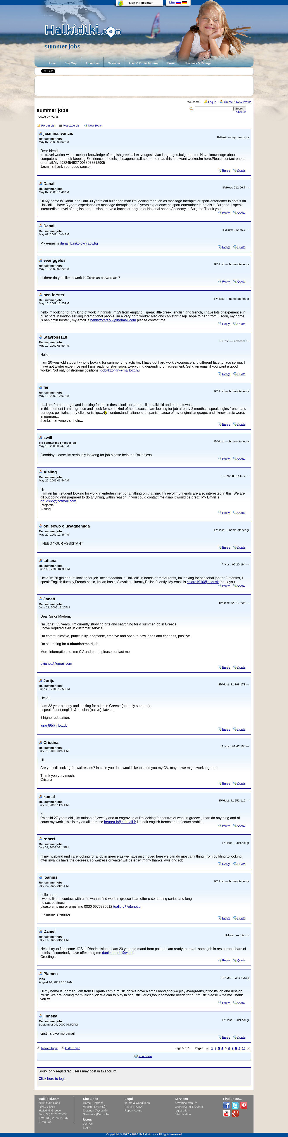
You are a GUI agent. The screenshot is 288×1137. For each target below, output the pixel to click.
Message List (71, 125)
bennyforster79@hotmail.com (113, 320)
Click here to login (52, 1078)
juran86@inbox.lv (53, 725)
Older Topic (72, 1048)
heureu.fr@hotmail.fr (120, 822)
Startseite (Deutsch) (96, 1114)
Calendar (114, 63)
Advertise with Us (186, 1102)
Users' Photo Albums (144, 63)
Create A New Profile (237, 102)
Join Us (88, 1123)
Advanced (241, 112)
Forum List (48, 125)
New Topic (95, 125)
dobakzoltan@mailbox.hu (120, 370)
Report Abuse (133, 1110)
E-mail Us (45, 1121)
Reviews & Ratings (198, 63)
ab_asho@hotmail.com (58, 501)
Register (146, 2)
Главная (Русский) (95, 1110)
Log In (212, 102)
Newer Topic (49, 1048)
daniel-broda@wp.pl (117, 953)
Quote (241, 170)
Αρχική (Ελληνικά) (94, 1106)
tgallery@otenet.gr (127, 906)
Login (86, 1127)
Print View (145, 1056)
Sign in (133, 2)
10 (243, 1048)
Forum (171, 63)
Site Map (71, 63)
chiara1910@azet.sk (203, 582)
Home (52, 63)
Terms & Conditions (137, 1102)
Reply (226, 170)
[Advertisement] (146, 86)
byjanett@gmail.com (56, 663)
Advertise (92, 63)
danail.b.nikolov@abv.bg (79, 243)
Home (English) (93, 1102)
